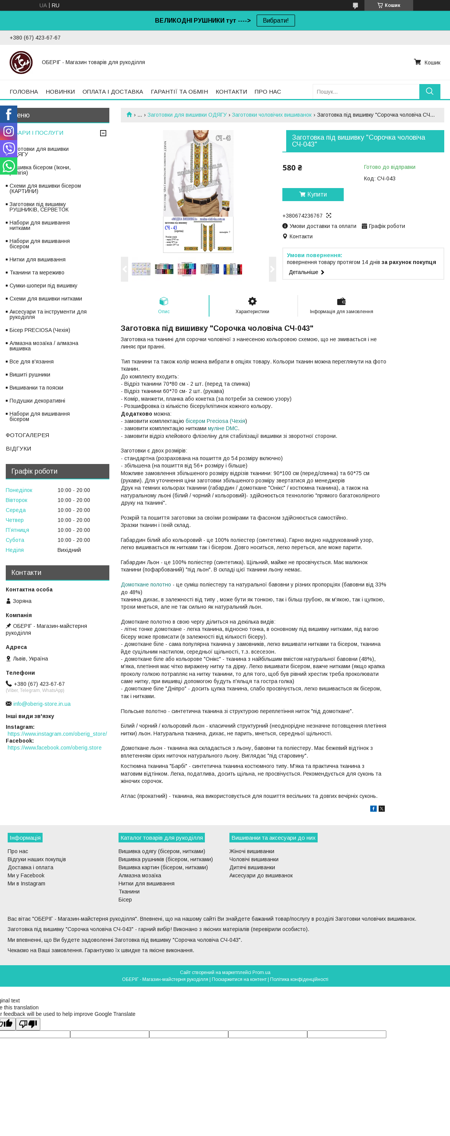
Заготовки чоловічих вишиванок (272, 115)
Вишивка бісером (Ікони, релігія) (40, 170)
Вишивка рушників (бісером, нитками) (166, 859)
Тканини (129, 891)
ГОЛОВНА (24, 91)
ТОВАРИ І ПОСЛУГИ (34, 132)
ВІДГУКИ (18, 448)
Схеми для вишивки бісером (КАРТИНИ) (45, 188)
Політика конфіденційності (299, 979)
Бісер (125, 900)
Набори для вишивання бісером (40, 243)
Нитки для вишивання (38, 259)
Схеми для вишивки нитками (46, 299)
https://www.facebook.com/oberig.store (55, 748)
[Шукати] (429, 91)
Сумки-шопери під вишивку (43, 285)
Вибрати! (276, 20)
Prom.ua (261, 972)
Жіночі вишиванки (251, 851)
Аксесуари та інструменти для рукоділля (48, 314)
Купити (317, 194)
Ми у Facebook (26, 875)
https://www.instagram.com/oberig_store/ (57, 734)
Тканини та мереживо (37, 272)
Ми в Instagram (26, 883)
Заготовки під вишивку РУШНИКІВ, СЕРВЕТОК (39, 207)
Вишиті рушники (30, 375)
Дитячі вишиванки (252, 867)
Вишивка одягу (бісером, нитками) (162, 851)
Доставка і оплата (30, 867)
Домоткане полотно (146, 584)
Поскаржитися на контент (239, 979)
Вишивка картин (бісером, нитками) (163, 867)
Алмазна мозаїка (140, 875)
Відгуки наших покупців (37, 859)
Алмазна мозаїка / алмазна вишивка (44, 346)
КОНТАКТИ (231, 91)
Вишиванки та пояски (36, 388)
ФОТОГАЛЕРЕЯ (27, 435)
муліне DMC (223, 428)
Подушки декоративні (37, 401)
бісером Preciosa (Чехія (215, 421)
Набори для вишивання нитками (40, 225)
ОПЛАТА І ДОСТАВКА (112, 91)
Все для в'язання (32, 361)
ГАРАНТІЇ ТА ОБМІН (179, 91)
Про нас (18, 851)
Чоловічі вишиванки (254, 859)
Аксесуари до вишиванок (261, 875)
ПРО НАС (268, 91)
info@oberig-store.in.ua (42, 704)
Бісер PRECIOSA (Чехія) (40, 330)
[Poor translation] (28, 1024)
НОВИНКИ (60, 91)
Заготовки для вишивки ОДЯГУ (187, 115)
